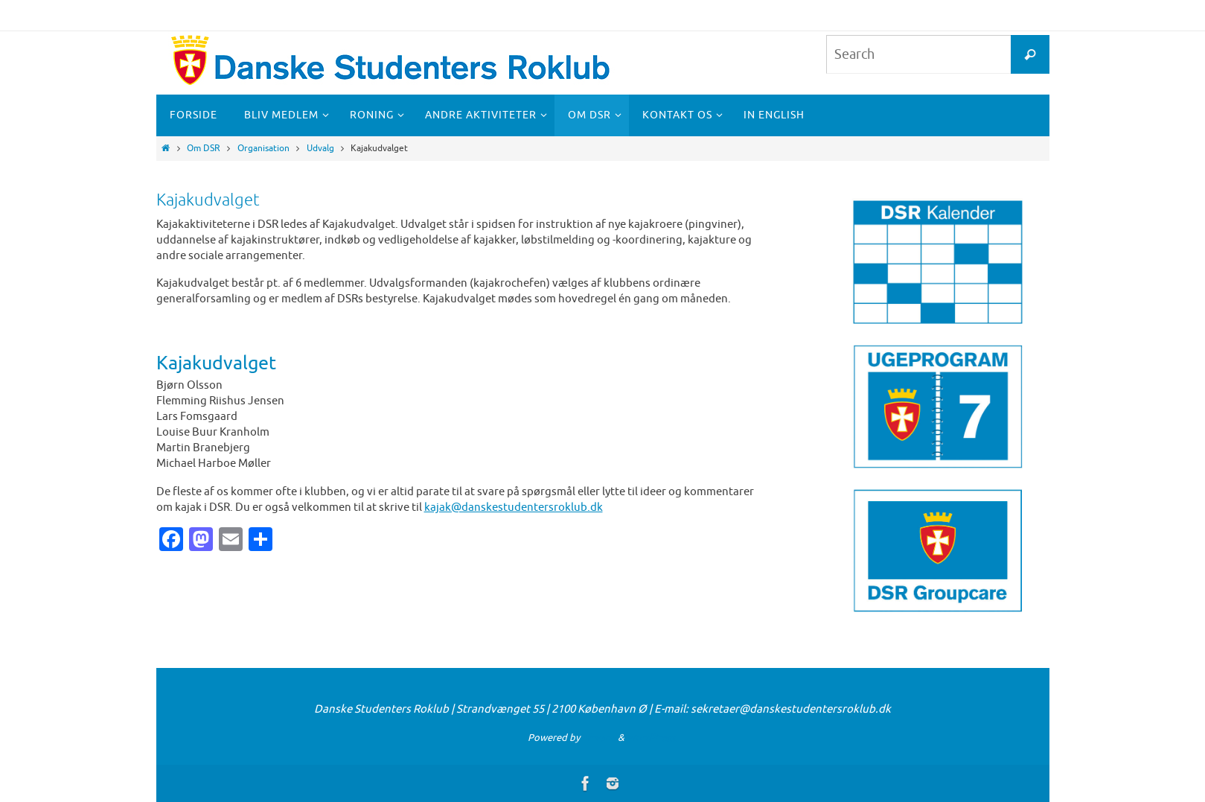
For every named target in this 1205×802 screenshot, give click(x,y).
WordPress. (652, 737)
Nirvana (599, 737)
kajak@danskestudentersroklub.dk (513, 507)
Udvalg (320, 148)
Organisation (263, 148)
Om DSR (203, 148)
